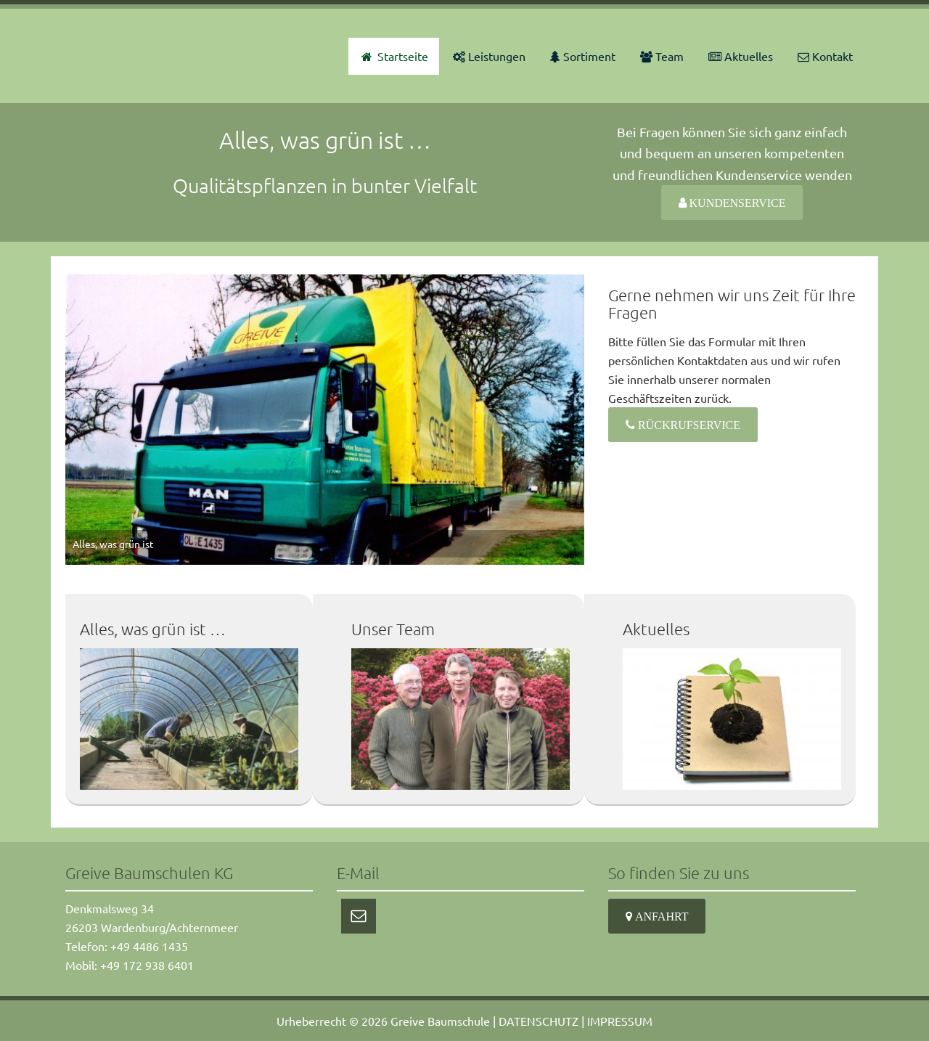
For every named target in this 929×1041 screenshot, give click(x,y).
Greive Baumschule (440, 1020)
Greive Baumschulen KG (152, 56)
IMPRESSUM (619, 1020)
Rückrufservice (687, 424)
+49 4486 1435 (149, 946)
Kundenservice (736, 202)
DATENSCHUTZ (538, 1020)
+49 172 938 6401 (147, 965)
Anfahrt (660, 916)
